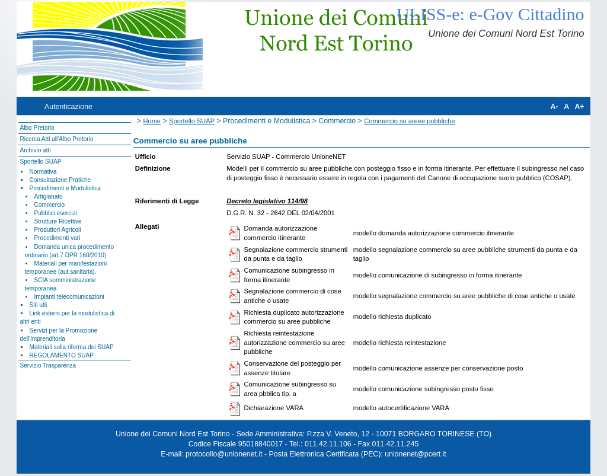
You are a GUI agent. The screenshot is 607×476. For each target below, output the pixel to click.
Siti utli (38, 305)
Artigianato (48, 196)
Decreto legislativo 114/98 (267, 201)
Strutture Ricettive (58, 221)
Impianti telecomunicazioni (69, 296)
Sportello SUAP (40, 161)
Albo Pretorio (37, 127)
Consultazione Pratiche (60, 180)
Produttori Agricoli (57, 229)
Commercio (49, 205)
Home (152, 120)
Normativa (43, 171)
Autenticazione (68, 107)
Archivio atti (35, 150)
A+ (579, 107)
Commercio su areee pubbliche (409, 120)
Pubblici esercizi (55, 213)
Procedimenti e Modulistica (65, 188)
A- (554, 107)
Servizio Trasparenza (48, 365)
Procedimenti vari (57, 238)
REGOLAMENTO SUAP (62, 355)
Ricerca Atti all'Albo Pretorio (56, 139)
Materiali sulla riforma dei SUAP (72, 347)
